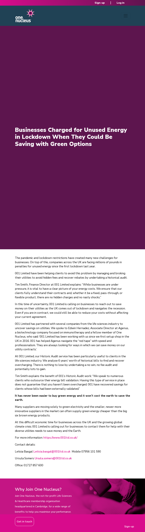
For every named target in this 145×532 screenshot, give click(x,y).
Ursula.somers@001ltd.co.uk (53, 458)
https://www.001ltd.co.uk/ (60, 438)
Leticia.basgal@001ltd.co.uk (51, 451)
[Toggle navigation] (125, 15)
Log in (120, 2)
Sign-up (100, 2)
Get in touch (24, 521)
